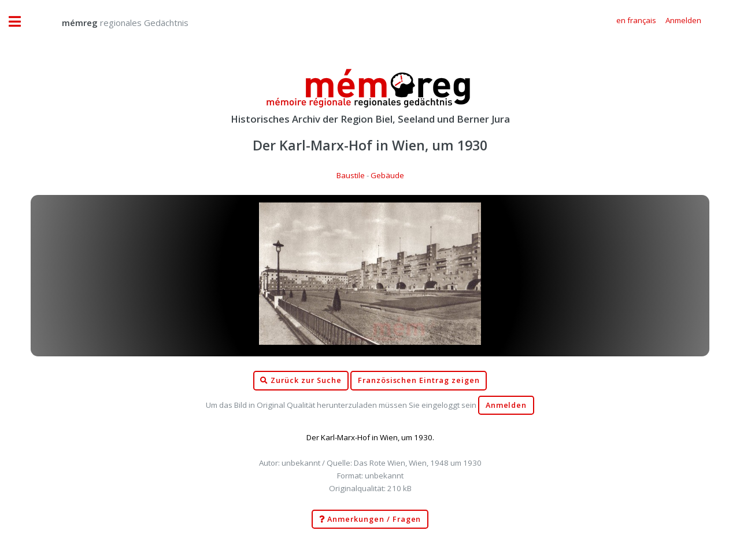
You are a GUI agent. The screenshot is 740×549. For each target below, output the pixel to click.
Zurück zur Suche (300, 381)
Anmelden (506, 405)
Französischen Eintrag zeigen (419, 380)
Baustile (350, 175)
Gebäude (387, 175)
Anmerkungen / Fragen (370, 519)
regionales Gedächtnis (113, 22)
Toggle (21, 21)
